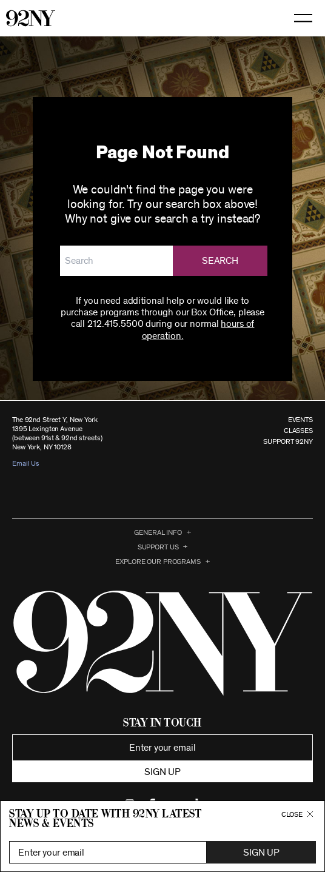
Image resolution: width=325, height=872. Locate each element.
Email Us (25, 463)
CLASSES (298, 430)
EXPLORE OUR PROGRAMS (158, 561)
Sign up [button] (162, 772)
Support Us (158, 547)
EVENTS (300, 419)
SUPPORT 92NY (288, 441)
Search (220, 261)
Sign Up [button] (261, 852)
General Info (158, 532)
